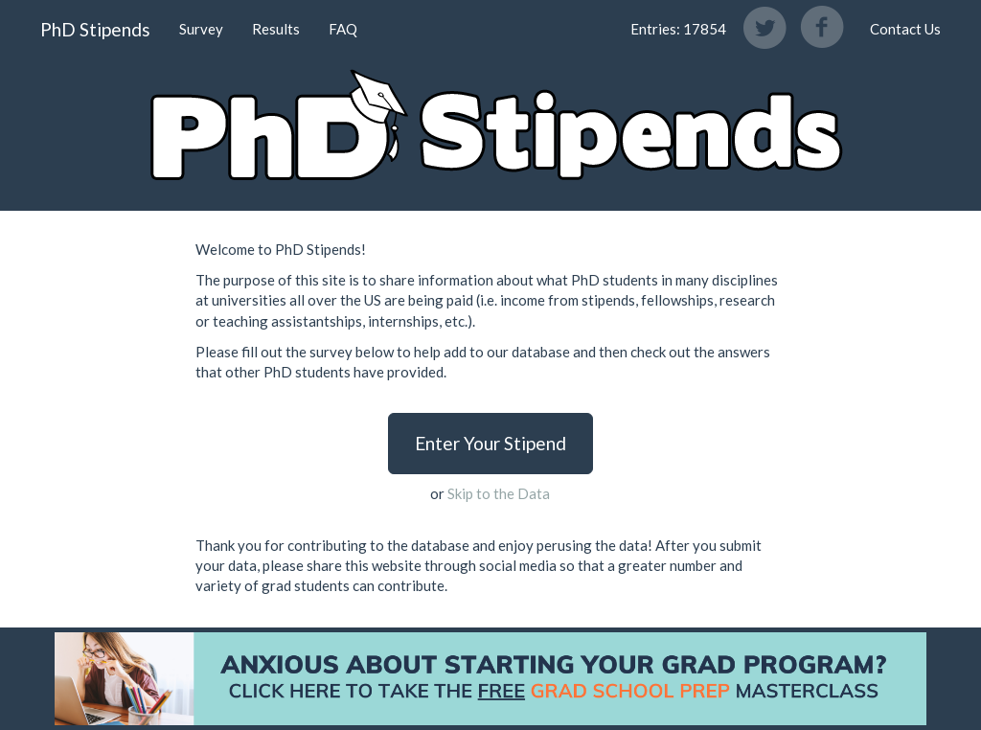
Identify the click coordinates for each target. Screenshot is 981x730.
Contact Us (905, 28)
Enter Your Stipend (490, 443)
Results (276, 28)
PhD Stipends (95, 29)
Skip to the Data (498, 493)
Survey (201, 28)
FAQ (343, 28)
